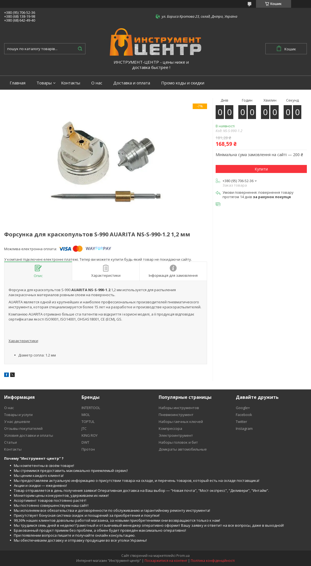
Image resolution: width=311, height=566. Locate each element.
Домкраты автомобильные (183, 449)
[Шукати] (79, 48)
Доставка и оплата (131, 83)
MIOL (86, 414)
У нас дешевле (17, 421)
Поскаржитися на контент (166, 560)
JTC (84, 428)
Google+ (243, 407)
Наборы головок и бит (178, 442)
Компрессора (170, 428)
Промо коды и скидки (182, 83)
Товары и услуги (18, 414)
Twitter (241, 421)
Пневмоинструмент (176, 414)
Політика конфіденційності (213, 560)
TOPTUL (88, 421)
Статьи (10, 442)
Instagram (244, 428)
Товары (44, 83)
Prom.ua (183, 555)
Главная (17, 83)
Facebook (244, 414)
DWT (85, 442)
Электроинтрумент (176, 435)
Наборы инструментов (179, 407)
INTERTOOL (91, 407)
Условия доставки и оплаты (28, 435)
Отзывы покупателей (23, 428)
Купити (261, 169)
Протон (88, 449)
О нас (96, 83)
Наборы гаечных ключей (181, 421)
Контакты (70, 83)
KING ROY (90, 435)
